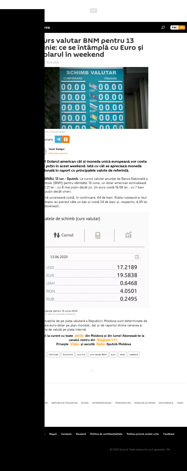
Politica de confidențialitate (106, 434)
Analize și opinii (144, 402)
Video (74, 344)
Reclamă (81, 434)
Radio (100, 344)
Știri (42, 354)
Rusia (85, 402)
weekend (133, 354)
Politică (9, 402)
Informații (53, 354)
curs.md (81, 354)
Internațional (102, 402)
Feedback (168, 434)
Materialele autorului (58, 153)
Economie (68, 354)
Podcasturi (123, 402)
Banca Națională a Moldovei (62, 314)
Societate (24, 402)
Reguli (53, 434)
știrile (79, 336)
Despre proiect (12, 434)
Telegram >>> (107, 340)
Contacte (66, 434)
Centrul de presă (35, 434)
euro (113, 354)
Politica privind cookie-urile (143, 434)
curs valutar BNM (98, 354)
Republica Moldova (64, 402)
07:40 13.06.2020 (49, 62)
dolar (122, 354)
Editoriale (166, 402)
